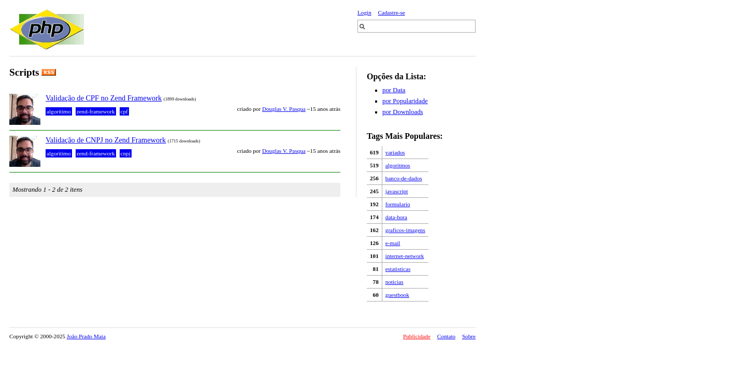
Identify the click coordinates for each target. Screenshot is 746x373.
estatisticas (397, 269)
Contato (446, 336)
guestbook (397, 295)
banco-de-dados (403, 178)
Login (364, 12)
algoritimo (59, 111)
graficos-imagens (405, 230)
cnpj (126, 153)
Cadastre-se (391, 12)
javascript (396, 191)
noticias (394, 282)
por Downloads (402, 112)
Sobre (469, 336)
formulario (397, 204)
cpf (124, 111)
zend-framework (96, 111)
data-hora (396, 217)
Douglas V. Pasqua (284, 109)
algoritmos (397, 165)
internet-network (404, 256)
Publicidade (417, 336)
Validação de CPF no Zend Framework (104, 98)
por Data (393, 90)
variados (395, 152)
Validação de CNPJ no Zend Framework (106, 140)
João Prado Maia (86, 336)
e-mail (392, 243)
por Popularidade (405, 101)
